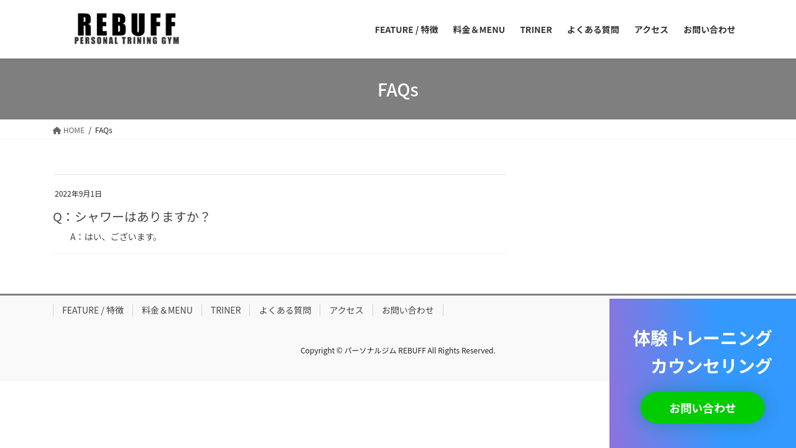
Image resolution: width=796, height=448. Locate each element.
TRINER (226, 310)
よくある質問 (285, 310)
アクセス (346, 310)
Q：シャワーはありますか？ (132, 216)
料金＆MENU (167, 310)
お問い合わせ (408, 310)
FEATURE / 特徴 (93, 310)
